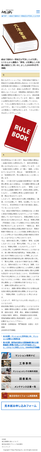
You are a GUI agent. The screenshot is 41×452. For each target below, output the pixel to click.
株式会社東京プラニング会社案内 (12, 444)
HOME (4, 439)
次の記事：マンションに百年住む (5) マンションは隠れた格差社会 (20, 337)
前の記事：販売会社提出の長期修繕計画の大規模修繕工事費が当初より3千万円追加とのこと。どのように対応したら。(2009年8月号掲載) (21, 344)
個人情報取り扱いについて (10, 441)
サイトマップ (6, 447)
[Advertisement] (20, 4)
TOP (5, 16)
